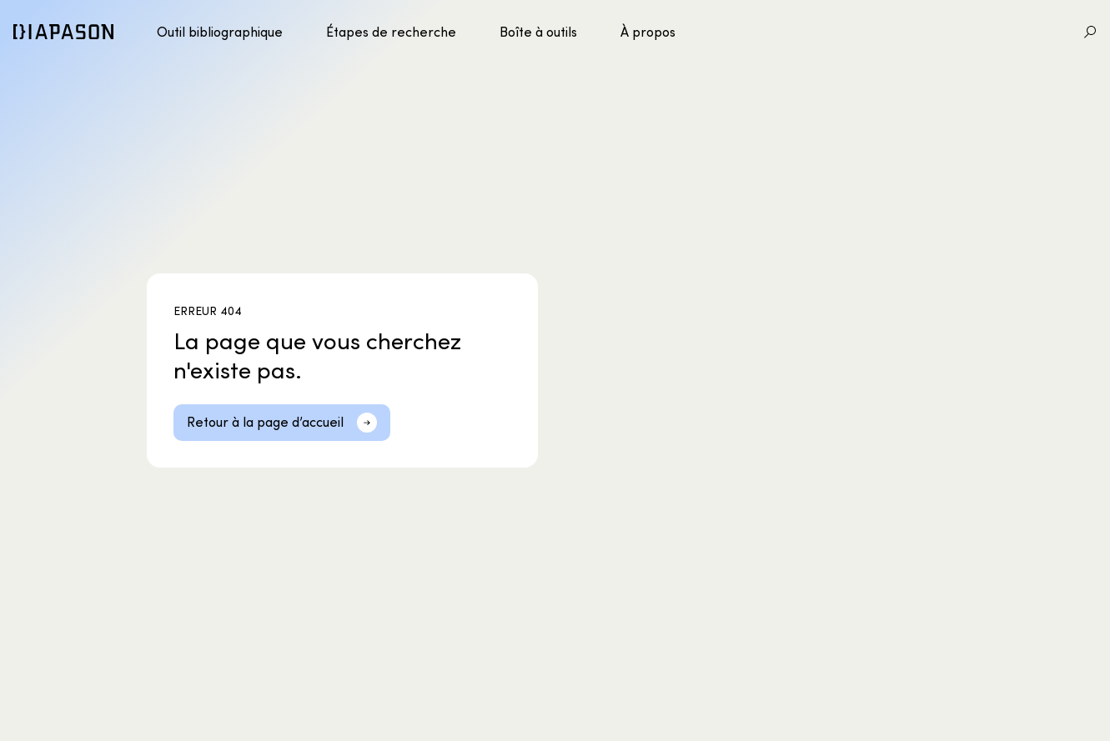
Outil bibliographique (220, 31)
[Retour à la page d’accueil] (281, 422)
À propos (648, 31)
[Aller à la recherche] (1090, 31)
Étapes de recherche (391, 31)
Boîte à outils (538, 31)
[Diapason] (63, 31)
